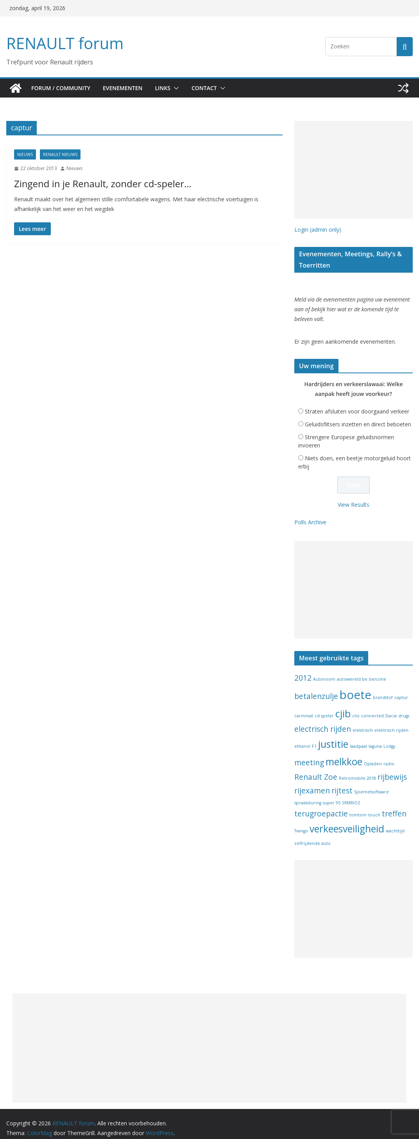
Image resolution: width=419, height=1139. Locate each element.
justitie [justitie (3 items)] (333, 735)
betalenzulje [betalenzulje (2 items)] (316, 688)
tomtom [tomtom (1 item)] (358, 806)
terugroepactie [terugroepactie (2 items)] (321, 805)
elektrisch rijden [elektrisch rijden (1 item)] (391, 722)
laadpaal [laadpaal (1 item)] (358, 738)
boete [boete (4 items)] (355, 686)
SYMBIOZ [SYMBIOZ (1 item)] (351, 794)
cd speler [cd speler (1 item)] (324, 707)
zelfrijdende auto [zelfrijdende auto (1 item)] (312, 835)
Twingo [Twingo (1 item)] (301, 822)
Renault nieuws (60, 154)
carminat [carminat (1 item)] (303, 707)
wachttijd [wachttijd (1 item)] (395, 822)
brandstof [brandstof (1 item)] (383, 689)
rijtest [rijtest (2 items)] (342, 782)
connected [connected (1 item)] (372, 707)
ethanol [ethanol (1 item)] (302, 738)
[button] (181, 88)
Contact (212, 88)
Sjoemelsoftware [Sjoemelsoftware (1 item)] (371, 783)
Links (168, 88)
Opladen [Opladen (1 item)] (373, 755)
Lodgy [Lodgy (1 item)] (389, 738)
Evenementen (126, 88)
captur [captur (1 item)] (401, 689)
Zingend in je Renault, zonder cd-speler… (93, 183)
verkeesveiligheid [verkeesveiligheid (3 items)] (347, 820)
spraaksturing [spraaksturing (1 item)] (307, 794)
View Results (353, 496)
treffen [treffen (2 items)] (394, 805)
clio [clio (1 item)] (356, 707)
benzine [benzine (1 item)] (377, 670)
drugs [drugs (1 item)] (403, 707)
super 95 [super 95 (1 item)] (331, 794)
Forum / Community (61, 88)
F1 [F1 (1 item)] (314, 738)
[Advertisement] (353, 169)
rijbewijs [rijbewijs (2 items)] (392, 769)
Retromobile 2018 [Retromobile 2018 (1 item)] (357, 770)
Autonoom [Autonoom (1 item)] (324, 670)
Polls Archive (310, 514)
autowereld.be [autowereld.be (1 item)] (352, 670)
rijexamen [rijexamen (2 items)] (312, 782)
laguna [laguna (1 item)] (375, 738)
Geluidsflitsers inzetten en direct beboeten (358, 416)
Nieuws (25, 154)
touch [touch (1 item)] (374, 806)
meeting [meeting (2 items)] (309, 754)
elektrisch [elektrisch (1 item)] (363, 722)
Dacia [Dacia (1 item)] (391, 707)
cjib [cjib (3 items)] (343, 705)
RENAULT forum (63, 43)
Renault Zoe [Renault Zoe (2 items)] (315, 769)
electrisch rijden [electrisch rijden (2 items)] (322, 721)
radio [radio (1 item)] (388, 755)
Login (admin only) (317, 229)
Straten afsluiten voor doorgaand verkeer (357, 403)
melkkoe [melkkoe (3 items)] (344, 753)
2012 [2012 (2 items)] (303, 669)
